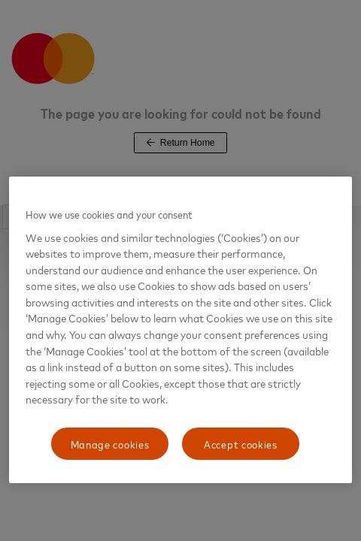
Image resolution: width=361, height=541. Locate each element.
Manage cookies (110, 444)
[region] (180, 330)
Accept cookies (241, 444)
